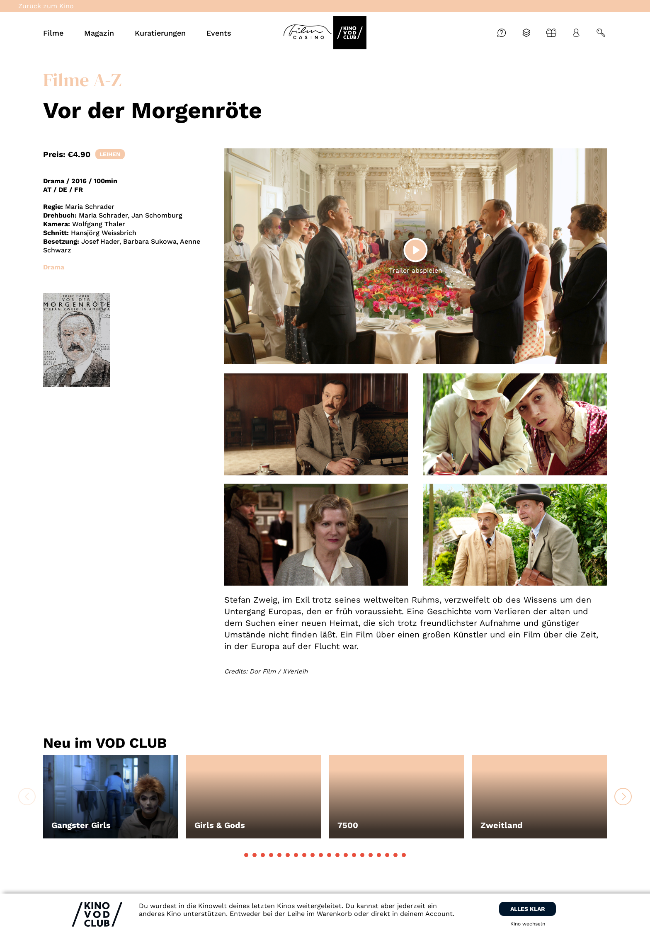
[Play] (415, 250)
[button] (246, 855)
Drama (53, 267)
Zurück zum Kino (46, 6)
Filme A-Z (82, 79)
